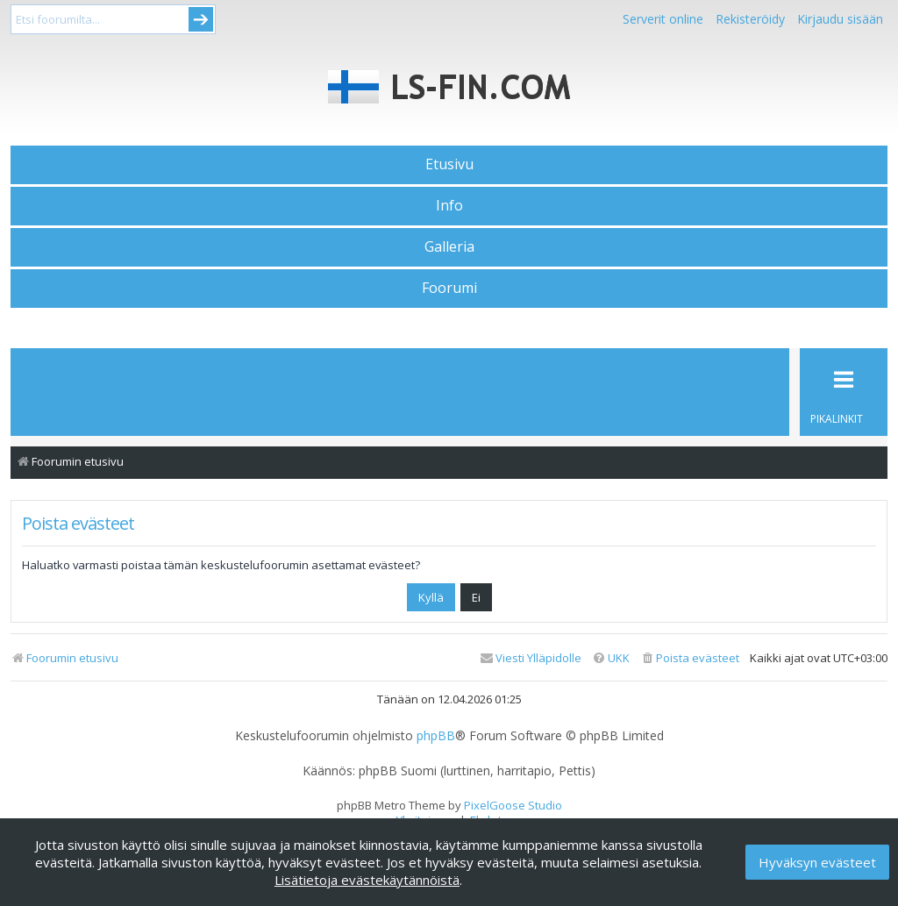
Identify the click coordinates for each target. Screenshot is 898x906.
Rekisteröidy (750, 19)
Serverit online (663, 19)
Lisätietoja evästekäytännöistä (367, 879)
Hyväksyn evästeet (817, 862)
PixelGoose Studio (513, 805)
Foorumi (449, 287)
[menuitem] (689, 658)
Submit (201, 19)
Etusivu (449, 164)
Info (449, 205)
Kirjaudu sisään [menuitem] (840, 19)
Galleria (449, 246)
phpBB (436, 736)
